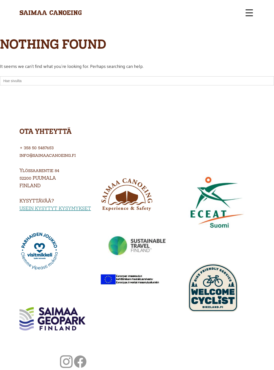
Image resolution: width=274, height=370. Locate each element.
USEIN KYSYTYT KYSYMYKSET (55, 208)
